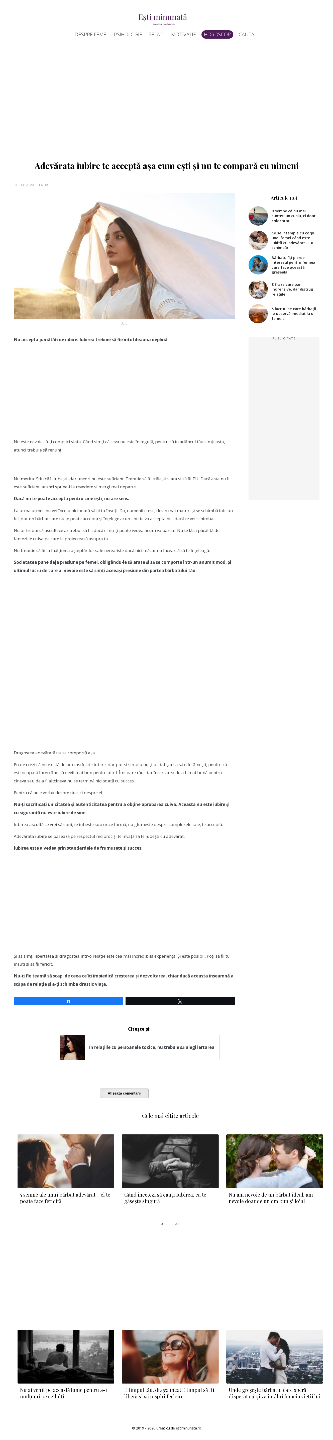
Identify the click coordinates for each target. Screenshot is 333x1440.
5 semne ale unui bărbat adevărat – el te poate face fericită (65, 1197)
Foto (124, 323)
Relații (157, 34)
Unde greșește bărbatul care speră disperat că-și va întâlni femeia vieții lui (274, 1393)
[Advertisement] (164, 98)
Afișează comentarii (124, 1093)
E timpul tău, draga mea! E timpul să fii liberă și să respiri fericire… (169, 1393)
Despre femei (91, 34)
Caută (247, 34)
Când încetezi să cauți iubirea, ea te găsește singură (165, 1197)
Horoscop (217, 34)
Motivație (183, 34)
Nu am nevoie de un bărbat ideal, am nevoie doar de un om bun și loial (271, 1197)
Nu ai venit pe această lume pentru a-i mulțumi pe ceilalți (63, 1393)
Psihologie (128, 34)
